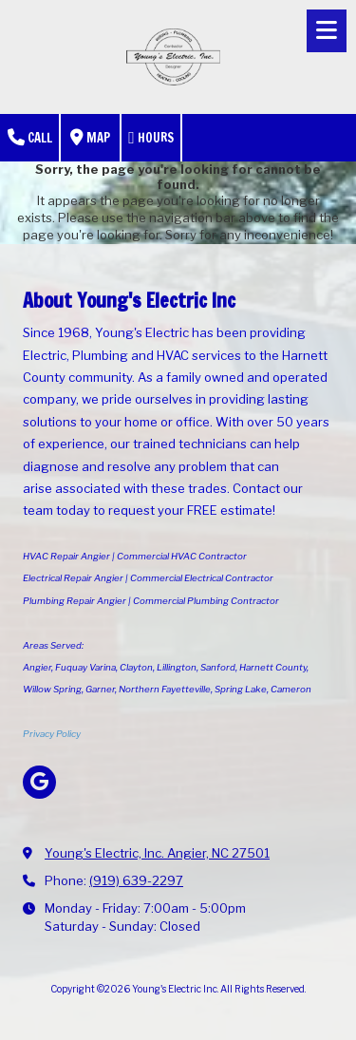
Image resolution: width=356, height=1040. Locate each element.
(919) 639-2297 (136, 880)
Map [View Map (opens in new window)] (90, 137)
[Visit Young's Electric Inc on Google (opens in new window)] (39, 782)
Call (30, 137)
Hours (151, 137)
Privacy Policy (52, 733)
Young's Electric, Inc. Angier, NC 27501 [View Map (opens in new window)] (157, 852)
